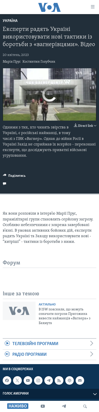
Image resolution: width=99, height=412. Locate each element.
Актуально (47, 304)
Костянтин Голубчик (38, 62)
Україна (10, 21)
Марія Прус (12, 62)
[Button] (14, 177)
